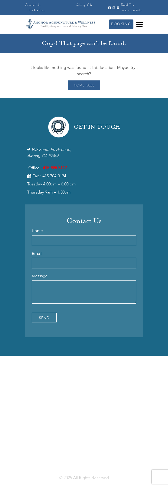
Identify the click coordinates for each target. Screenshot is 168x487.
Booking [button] (121, 24)
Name (37, 231)
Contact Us (33, 4)
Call (32, 10)
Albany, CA (84, 4)
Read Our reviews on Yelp (131, 7)
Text (42, 10)
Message (40, 276)
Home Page (84, 85)
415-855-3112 (55, 168)
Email (37, 253)
